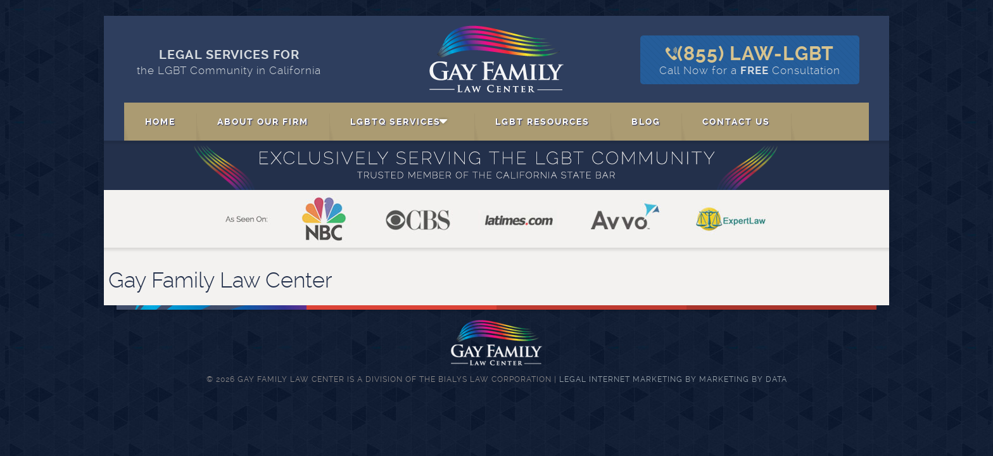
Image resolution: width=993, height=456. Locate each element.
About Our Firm (262, 122)
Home (160, 122)
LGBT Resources (542, 122)
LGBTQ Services (395, 122)
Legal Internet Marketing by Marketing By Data (673, 379)
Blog (646, 122)
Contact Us (736, 122)
